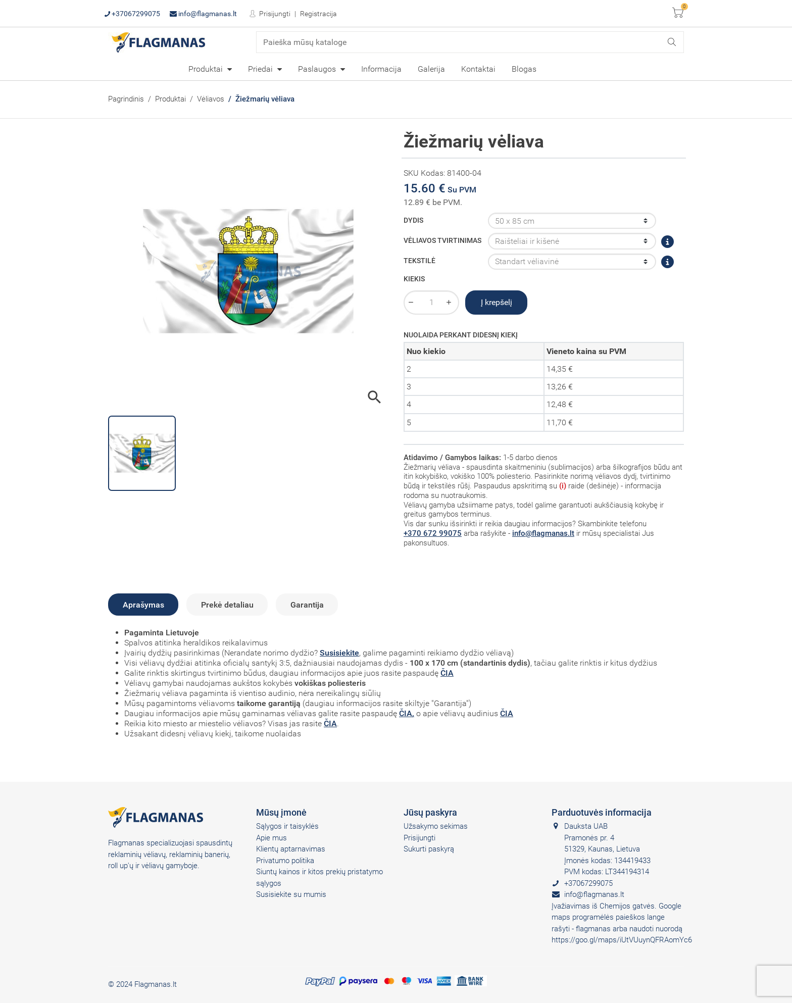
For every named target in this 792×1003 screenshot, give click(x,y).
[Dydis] (572, 221)
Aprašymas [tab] (143, 605)
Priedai (261, 69)
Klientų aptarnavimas (290, 849)
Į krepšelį (496, 302)
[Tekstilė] (572, 262)
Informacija (381, 69)
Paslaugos (318, 69)
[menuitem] (210, 68)
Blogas (524, 69)
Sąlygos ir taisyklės (287, 826)
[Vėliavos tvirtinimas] (572, 241)
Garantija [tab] (307, 605)
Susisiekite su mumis (291, 894)
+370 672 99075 (433, 533)
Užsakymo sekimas (436, 826)
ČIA (447, 673)
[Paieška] (470, 42)
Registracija (318, 14)
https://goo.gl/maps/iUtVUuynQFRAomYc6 (622, 939)
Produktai (206, 69)
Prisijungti (274, 14)
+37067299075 (132, 14)
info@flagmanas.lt (203, 14)
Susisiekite (339, 653)
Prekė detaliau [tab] (227, 605)
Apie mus (271, 837)
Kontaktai (478, 69)
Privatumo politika (285, 860)
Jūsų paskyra (430, 812)
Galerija (431, 69)
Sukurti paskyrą (429, 849)
